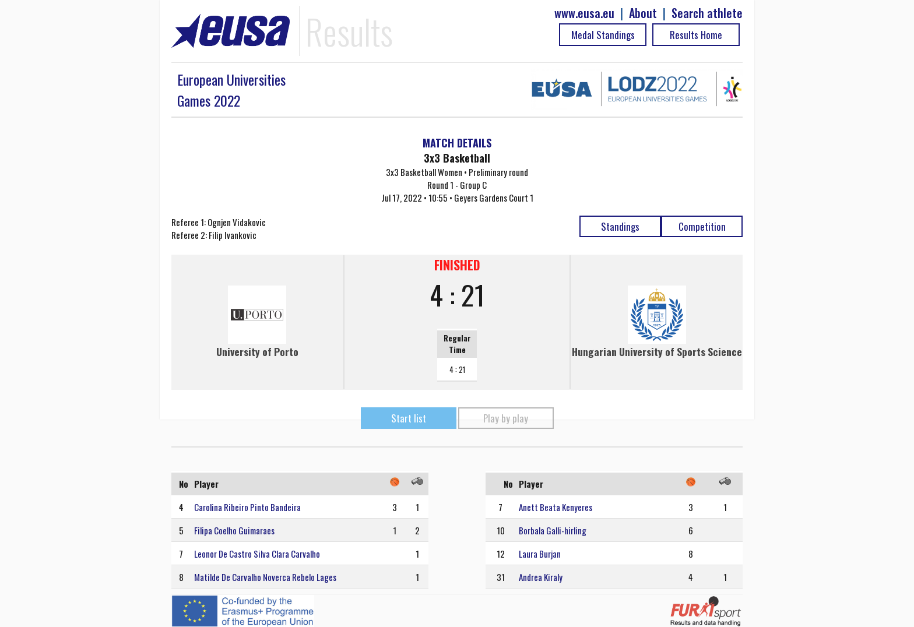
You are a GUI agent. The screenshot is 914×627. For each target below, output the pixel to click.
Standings (620, 226)
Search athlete (707, 13)
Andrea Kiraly (541, 576)
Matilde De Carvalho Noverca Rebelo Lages (265, 576)
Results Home (696, 34)
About (643, 13)
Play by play (505, 418)
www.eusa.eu (584, 13)
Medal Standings (603, 34)
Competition (702, 226)
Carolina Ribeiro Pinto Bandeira (247, 507)
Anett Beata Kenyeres (555, 507)
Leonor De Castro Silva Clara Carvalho (257, 553)
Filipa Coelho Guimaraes (234, 530)
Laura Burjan (540, 553)
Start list (408, 418)
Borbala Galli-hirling (552, 530)
